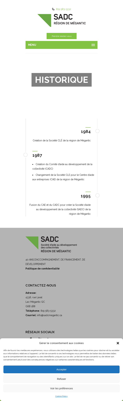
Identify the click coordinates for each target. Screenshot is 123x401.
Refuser (61, 378)
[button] (118, 343)
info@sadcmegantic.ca (49, 315)
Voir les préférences (61, 388)
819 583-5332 (63, 9)
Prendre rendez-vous (61, 36)
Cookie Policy (61, 396)
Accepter (61, 369)
